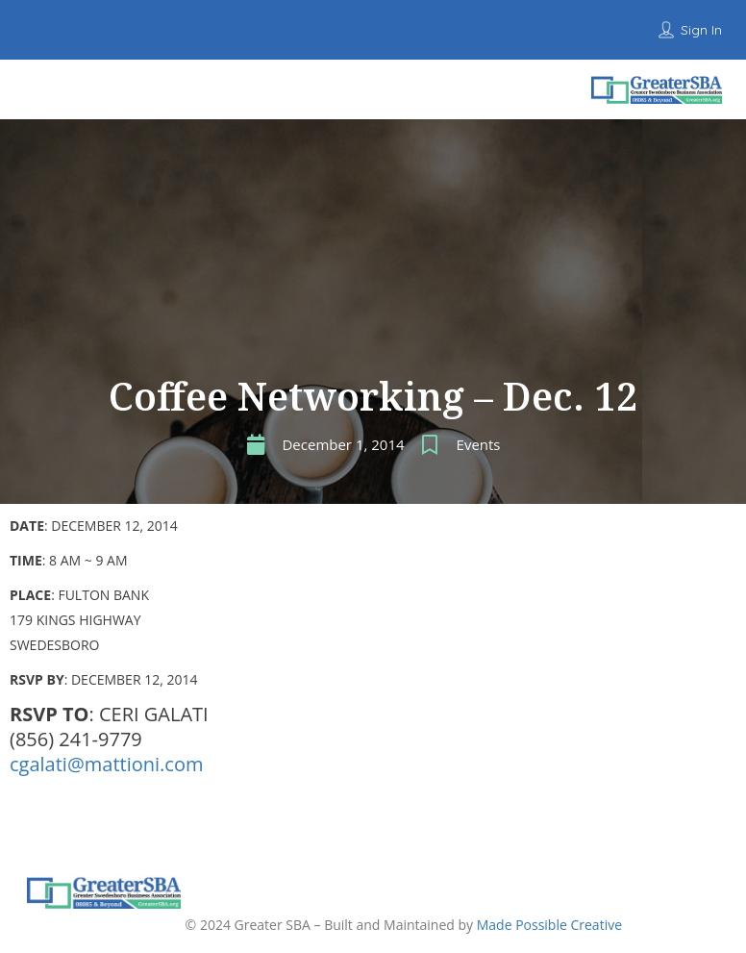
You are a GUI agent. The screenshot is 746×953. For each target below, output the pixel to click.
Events (479, 444)
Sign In (701, 29)
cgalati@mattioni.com (106, 764)
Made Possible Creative (549, 924)
